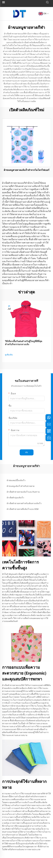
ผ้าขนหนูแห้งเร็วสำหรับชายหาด (20, 486)
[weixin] (49, 431)
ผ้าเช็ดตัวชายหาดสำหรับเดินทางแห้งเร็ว (24, 503)
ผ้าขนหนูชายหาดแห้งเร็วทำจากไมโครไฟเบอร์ (26, 170)
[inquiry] (49, 437)
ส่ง (26, 452)
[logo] (19, 13)
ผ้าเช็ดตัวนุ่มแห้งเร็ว (15, 497)
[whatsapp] (49, 417)
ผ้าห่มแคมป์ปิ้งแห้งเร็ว (16, 480)
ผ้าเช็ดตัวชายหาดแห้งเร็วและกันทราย (23, 492)
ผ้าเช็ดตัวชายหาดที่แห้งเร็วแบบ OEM (22, 509)
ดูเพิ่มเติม (9, 355)
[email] (49, 424)
